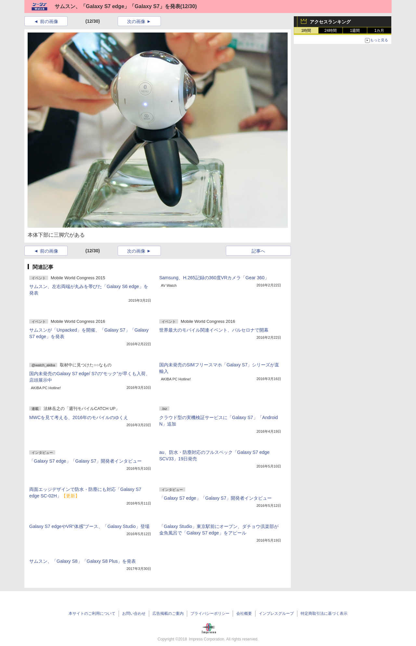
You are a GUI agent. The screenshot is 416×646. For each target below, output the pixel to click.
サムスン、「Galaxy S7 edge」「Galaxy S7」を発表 (117, 6)
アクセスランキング (330, 21)
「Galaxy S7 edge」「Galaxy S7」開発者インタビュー (85, 461)
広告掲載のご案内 (168, 613)
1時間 (306, 30)
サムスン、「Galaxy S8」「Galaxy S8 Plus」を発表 (82, 561)
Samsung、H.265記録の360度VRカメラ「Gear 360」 (214, 277)
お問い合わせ (134, 613)
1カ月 (379, 30)
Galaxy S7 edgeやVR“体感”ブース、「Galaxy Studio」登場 (89, 526)
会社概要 (244, 613)
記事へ (258, 251)
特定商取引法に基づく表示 (324, 613)
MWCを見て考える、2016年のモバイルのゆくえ (78, 417)
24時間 (330, 30)
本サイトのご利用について (92, 613)
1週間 (355, 30)
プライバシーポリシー (209, 613)
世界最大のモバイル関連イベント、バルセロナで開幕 (213, 330)
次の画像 (136, 21)
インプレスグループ (276, 613)
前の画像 (49, 21)
